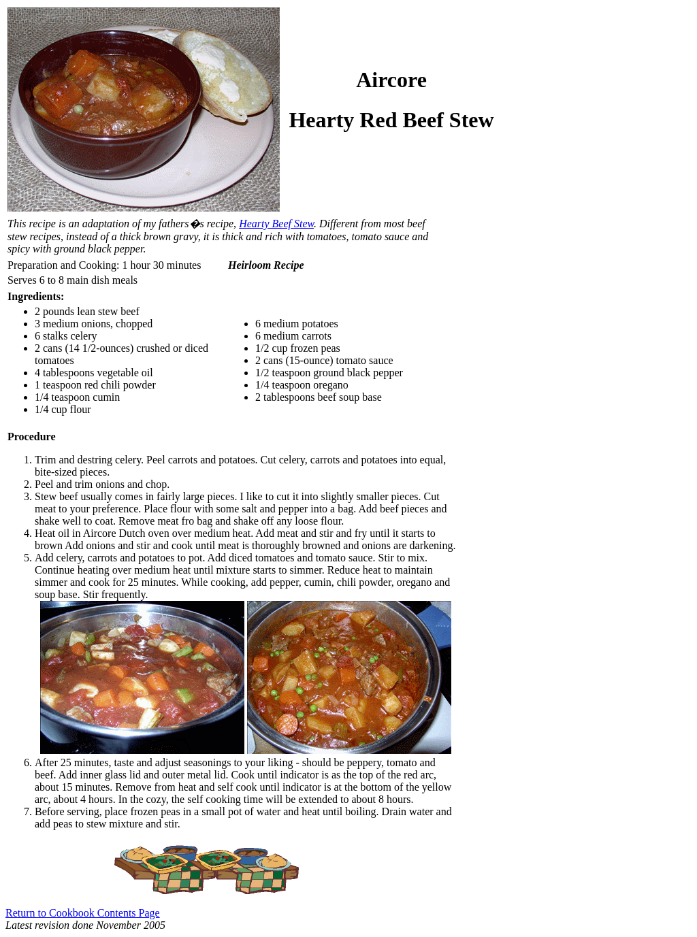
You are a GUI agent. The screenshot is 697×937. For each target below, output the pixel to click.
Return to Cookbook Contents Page (82, 913)
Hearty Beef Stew (276, 223)
